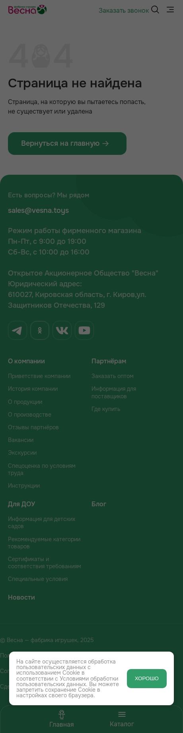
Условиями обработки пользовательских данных (67, 681)
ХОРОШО (147, 678)
